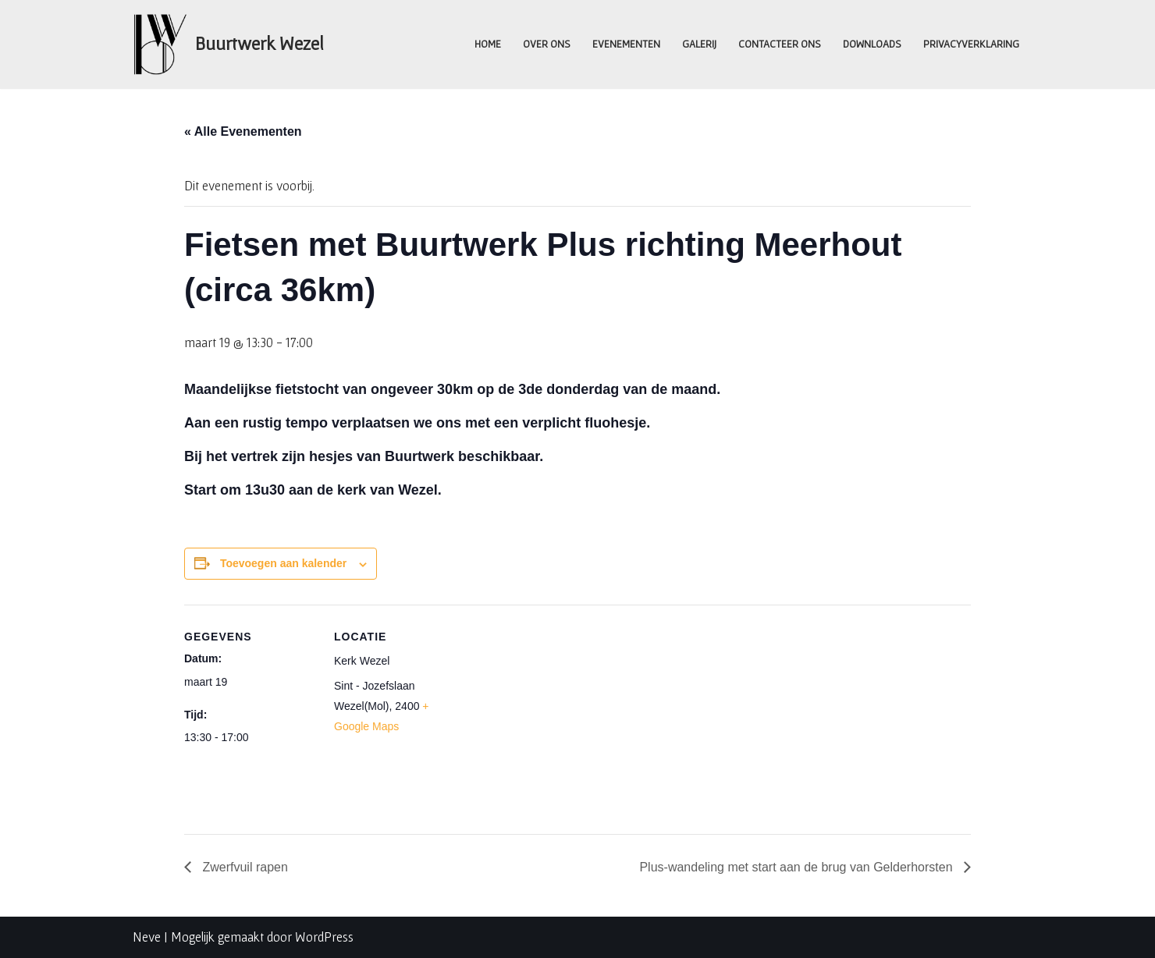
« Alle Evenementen (243, 131)
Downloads (872, 43)
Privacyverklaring (971, 43)
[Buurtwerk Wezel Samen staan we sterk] (228, 44)
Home (487, 43)
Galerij (699, 43)
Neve (147, 936)
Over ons (546, 43)
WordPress (324, 936)
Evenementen (626, 43)
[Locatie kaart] (566, 712)
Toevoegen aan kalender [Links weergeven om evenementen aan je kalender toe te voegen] (283, 563)
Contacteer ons (779, 43)
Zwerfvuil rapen (243, 867)
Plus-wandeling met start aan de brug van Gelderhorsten (797, 867)
